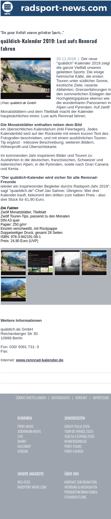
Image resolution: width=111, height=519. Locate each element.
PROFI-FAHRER (73, 451)
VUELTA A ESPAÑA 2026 (79, 436)
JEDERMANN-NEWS (29, 431)
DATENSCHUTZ (61, 397)
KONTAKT (81, 397)
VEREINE (23, 451)
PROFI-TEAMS (73, 446)
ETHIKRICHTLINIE (75, 496)
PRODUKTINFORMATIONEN (80, 491)
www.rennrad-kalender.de (40, 360)
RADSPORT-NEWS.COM (32, 486)
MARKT (22, 441)
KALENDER (24, 446)
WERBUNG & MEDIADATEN (80, 486)
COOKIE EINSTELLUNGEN (31, 397)
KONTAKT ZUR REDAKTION (80, 481)
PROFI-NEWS (26, 426)
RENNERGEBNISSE (75, 441)
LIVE (20, 436)
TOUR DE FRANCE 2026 (78, 431)
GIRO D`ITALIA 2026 (77, 426)
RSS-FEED (24, 481)
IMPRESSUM (101, 397)
